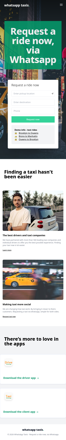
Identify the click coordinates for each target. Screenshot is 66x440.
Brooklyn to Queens (28, 133)
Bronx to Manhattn (28, 136)
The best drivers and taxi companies (24, 235)
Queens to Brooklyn (28, 139)
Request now (33, 119)
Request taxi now (9, 316)
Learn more (7, 250)
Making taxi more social (17, 304)
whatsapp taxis (17, 5)
